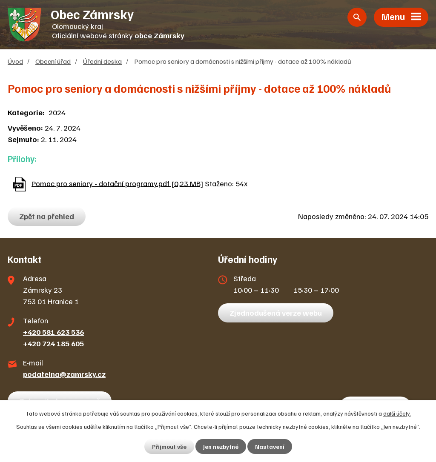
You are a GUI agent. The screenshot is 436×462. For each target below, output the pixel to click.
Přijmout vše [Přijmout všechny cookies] (169, 446)
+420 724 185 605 (53, 343)
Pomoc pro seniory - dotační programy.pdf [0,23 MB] (117, 183)
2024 (57, 112)
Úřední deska (102, 61)
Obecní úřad (53, 61)
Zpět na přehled (46, 216)
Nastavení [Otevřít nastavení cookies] (269, 446)
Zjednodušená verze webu (275, 312)
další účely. (397, 413)
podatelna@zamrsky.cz (64, 374)
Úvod (15, 61)
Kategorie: (26, 112)
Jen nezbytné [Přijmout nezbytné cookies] (220, 446)
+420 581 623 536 (53, 332)
